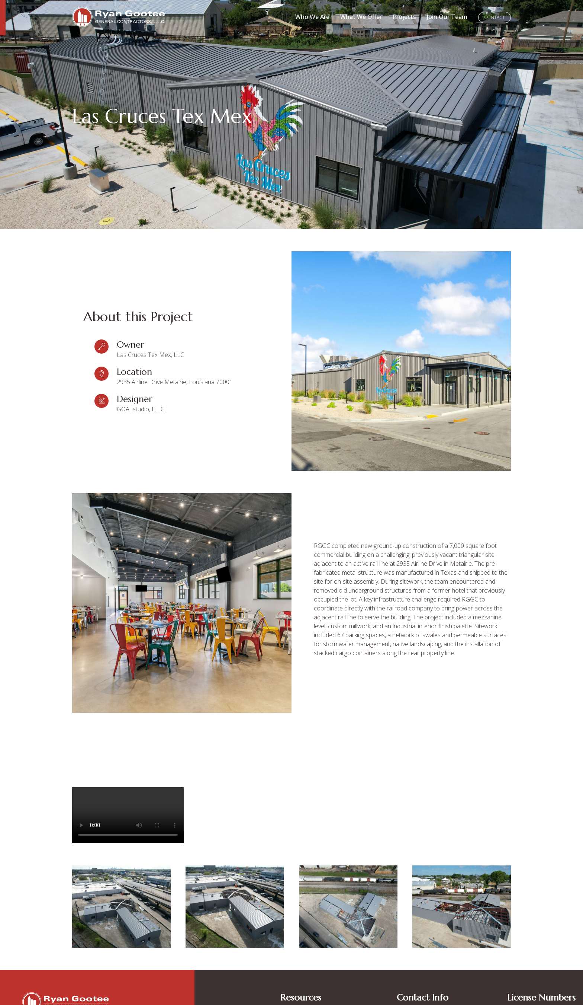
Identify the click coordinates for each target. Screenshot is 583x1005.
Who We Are (312, 17)
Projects (404, 17)
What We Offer (361, 17)
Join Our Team (447, 17)
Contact (494, 17)
